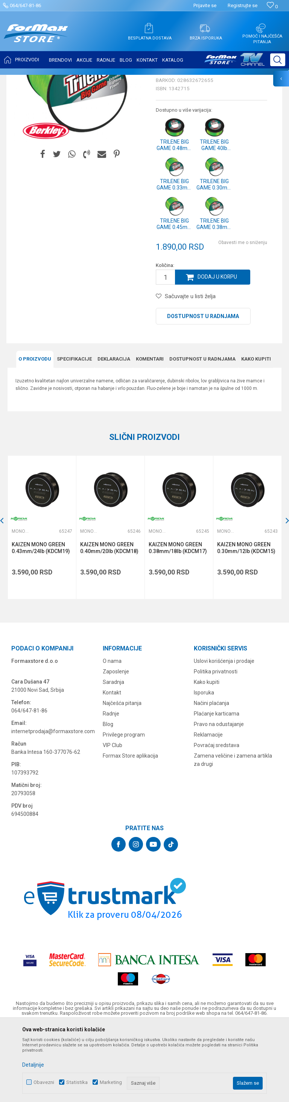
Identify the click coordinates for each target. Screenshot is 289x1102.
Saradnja (113, 756)
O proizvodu (34, 434)
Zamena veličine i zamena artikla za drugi (233, 834)
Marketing (111, 1082)
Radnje (111, 788)
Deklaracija (113, 434)
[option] (42, 602)
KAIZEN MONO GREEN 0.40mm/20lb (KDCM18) (109, 622)
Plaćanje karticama (216, 788)
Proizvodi (50, 79)
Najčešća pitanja (122, 778)
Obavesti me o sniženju (242, 317)
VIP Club (112, 820)
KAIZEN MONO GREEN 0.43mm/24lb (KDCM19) (41, 622)
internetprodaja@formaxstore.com (53, 806)
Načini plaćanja (211, 778)
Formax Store (21, 79)
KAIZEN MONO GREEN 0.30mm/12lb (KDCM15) (246, 622)
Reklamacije (208, 809)
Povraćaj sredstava (216, 820)
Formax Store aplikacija (130, 830)
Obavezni (43, 1082)
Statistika (77, 1082)
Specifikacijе (74, 434)
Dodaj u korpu (217, 352)
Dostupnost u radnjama (203, 391)
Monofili (98, 79)
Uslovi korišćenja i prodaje (224, 735)
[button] (277, 59)
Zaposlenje (116, 746)
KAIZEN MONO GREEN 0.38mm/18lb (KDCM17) (178, 622)
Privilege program (124, 809)
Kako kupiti (256, 434)
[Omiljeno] (272, 6)
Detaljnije (33, 1065)
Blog (108, 799)
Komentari (150, 434)
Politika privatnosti (215, 746)
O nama (112, 735)
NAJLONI (74, 79)
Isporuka (204, 767)
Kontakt (112, 767)
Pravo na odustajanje (219, 799)
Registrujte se (242, 5)
